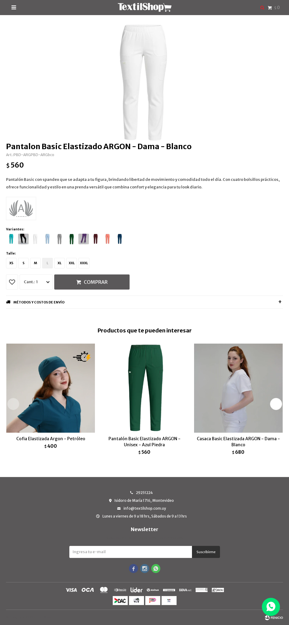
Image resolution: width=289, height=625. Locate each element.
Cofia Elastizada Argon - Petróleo (50, 438)
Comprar (96, 282)
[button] (276, 404)
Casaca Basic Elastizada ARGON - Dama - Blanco (238, 441)
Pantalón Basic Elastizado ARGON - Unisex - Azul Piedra (144, 441)
